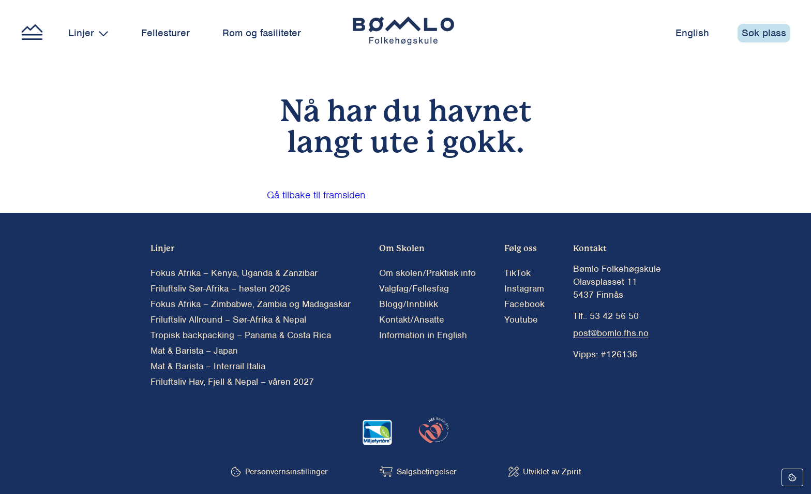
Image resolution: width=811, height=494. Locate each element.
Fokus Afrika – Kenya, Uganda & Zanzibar (234, 273)
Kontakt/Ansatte (411, 319)
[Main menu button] (32, 33)
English (692, 32)
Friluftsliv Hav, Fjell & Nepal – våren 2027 (232, 381)
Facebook (524, 304)
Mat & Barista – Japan (194, 350)
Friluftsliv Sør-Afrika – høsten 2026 (220, 288)
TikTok (517, 273)
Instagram (524, 288)
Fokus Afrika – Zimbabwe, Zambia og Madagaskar (251, 304)
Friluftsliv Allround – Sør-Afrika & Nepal (228, 319)
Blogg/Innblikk (408, 304)
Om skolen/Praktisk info (427, 273)
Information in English (423, 335)
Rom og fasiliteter (261, 32)
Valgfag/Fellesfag (414, 288)
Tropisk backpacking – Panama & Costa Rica (241, 335)
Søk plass (764, 32)
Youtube (521, 319)
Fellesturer (165, 32)
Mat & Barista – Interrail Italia (208, 366)
